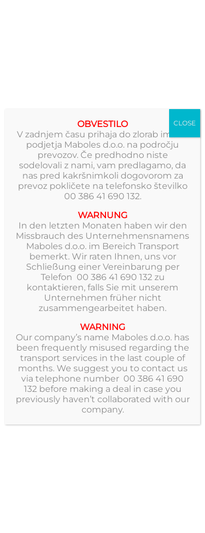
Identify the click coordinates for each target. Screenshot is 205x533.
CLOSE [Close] (184, 123)
